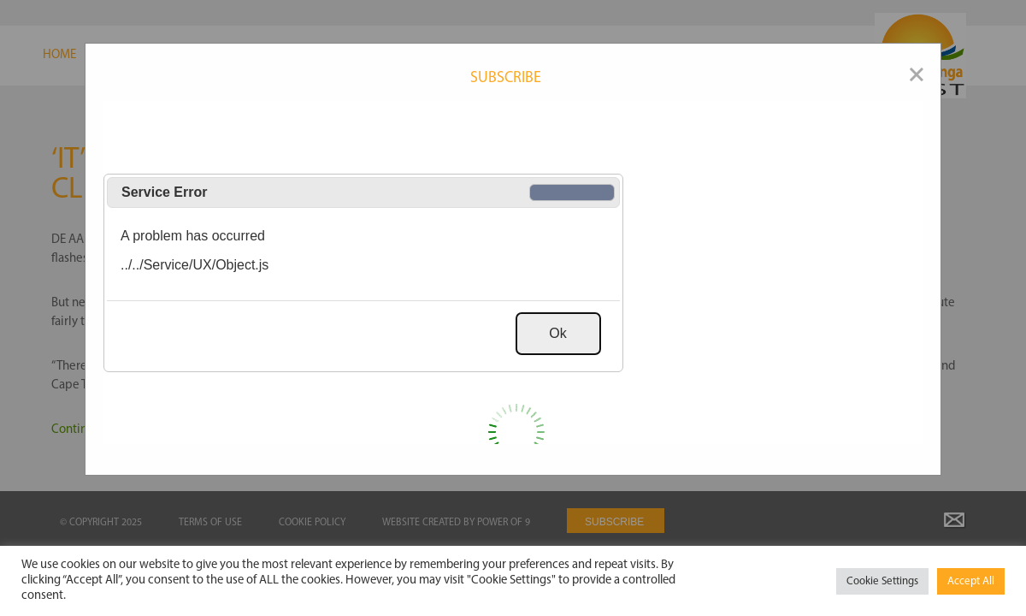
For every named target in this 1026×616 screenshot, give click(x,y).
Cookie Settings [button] (882, 581)
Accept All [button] (970, 581)
